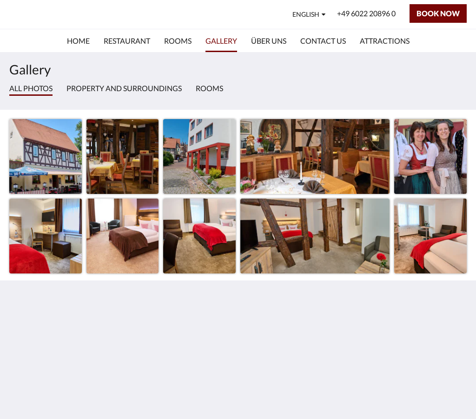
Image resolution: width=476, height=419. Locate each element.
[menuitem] (78, 41)
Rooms (209, 88)
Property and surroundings (124, 88)
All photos (31, 88)
